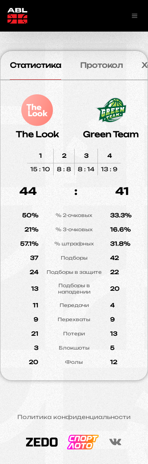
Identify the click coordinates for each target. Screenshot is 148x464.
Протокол (101, 65)
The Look (37, 134)
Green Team (111, 134)
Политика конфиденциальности (74, 417)
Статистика (35, 65)
